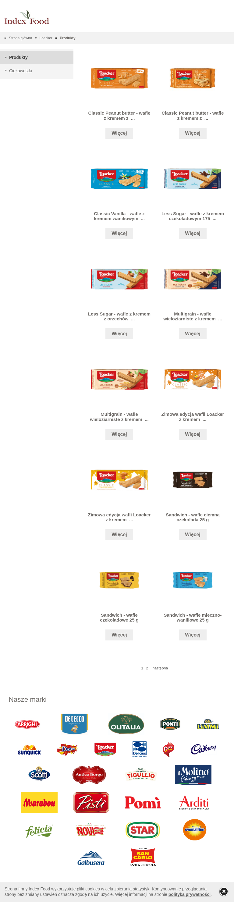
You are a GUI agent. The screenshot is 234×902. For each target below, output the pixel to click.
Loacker (46, 38)
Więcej (119, 133)
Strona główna (20, 38)
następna (160, 668)
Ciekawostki (20, 70)
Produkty (68, 38)
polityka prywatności (189, 894)
